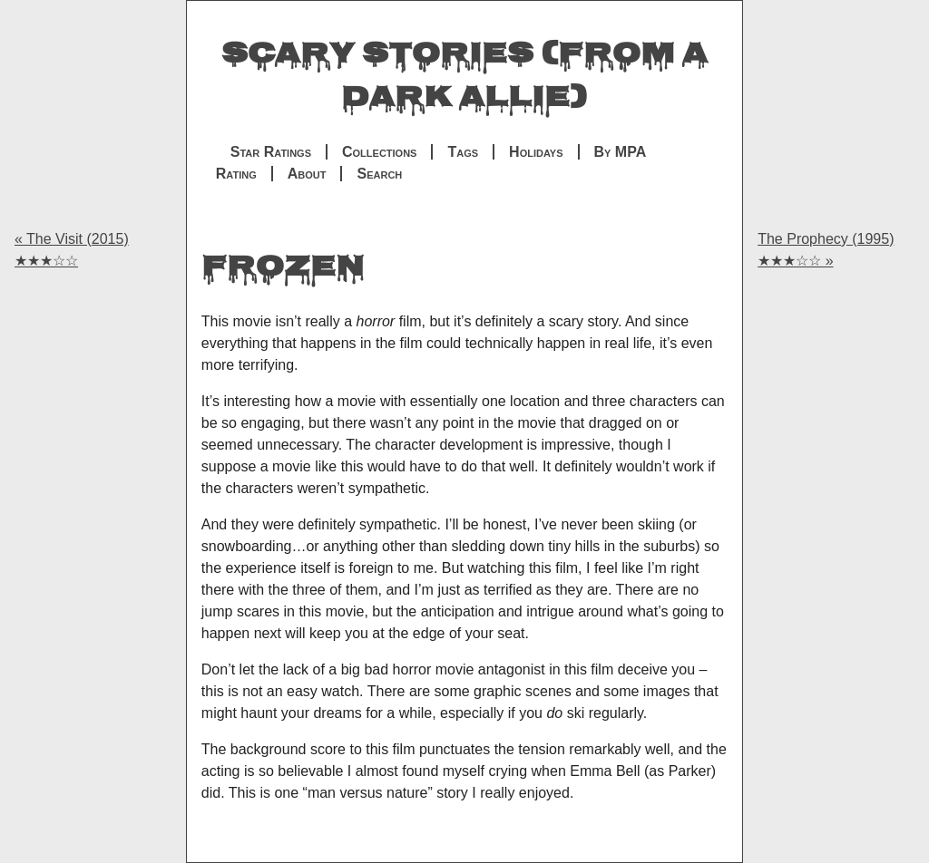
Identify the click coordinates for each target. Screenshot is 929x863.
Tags (462, 152)
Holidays (535, 152)
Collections (379, 152)
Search (379, 173)
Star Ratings (270, 152)
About (307, 173)
